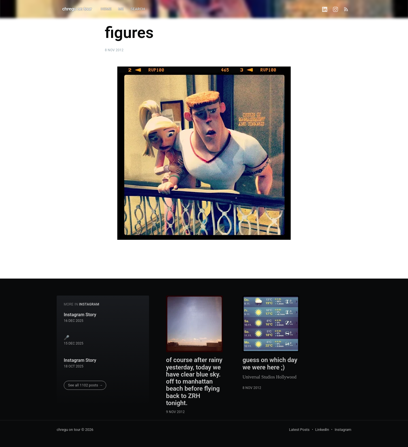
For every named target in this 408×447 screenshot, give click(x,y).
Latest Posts (299, 429)
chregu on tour (77, 9)
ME (121, 9)
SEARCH (138, 9)
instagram (89, 304)
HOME (106, 9)
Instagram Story (80, 314)
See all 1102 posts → (85, 385)
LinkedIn (322, 429)
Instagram (343, 429)
